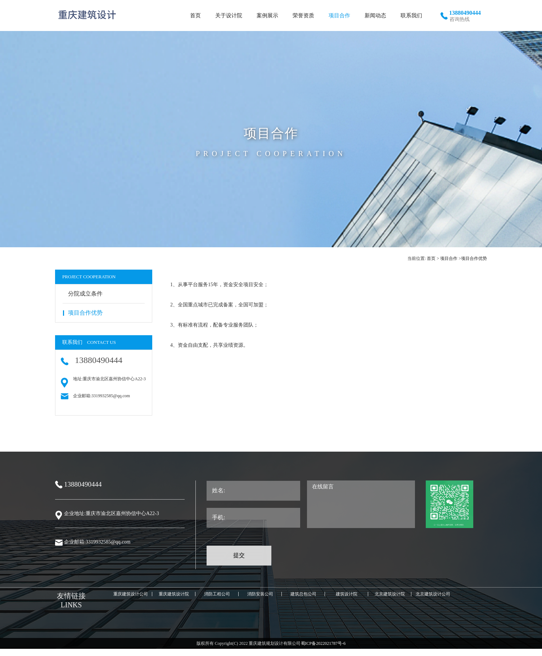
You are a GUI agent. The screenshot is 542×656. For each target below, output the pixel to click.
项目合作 (448, 258)
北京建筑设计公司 (433, 594)
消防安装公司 (260, 594)
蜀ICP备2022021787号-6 (323, 643)
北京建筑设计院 (390, 594)
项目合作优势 (474, 258)
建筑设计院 (346, 594)
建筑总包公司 (303, 594)
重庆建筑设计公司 (130, 594)
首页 (431, 258)
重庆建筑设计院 (174, 594)
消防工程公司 (217, 594)
